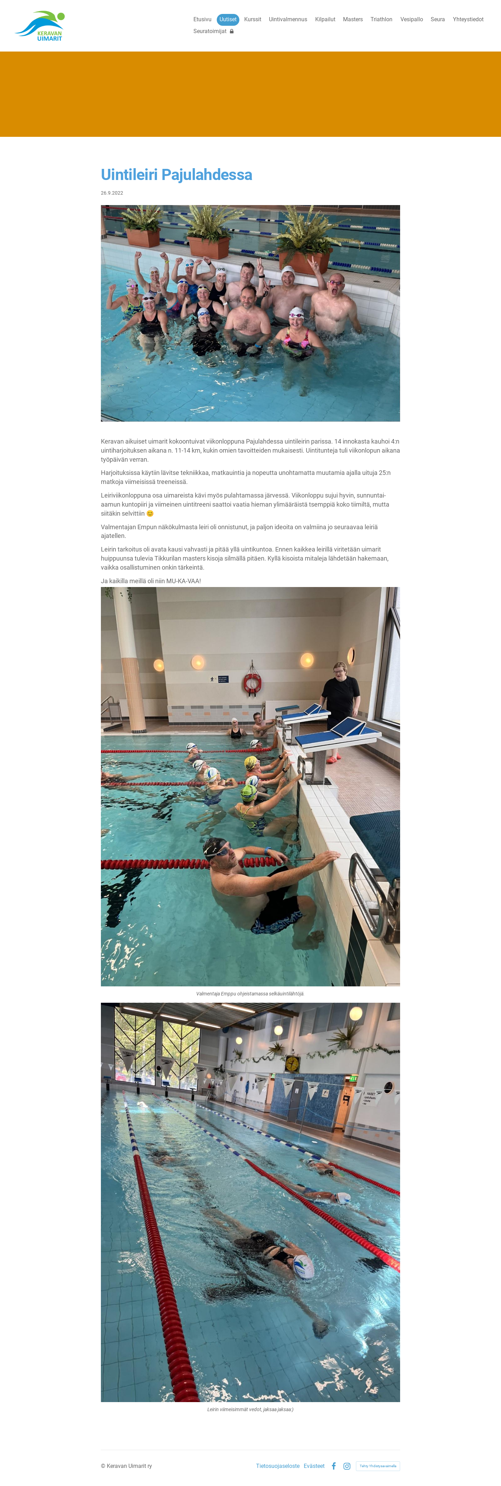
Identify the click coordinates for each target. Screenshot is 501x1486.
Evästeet (314, 1466)
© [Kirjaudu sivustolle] (104, 1466)
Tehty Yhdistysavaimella (378, 1466)
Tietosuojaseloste (278, 1466)
